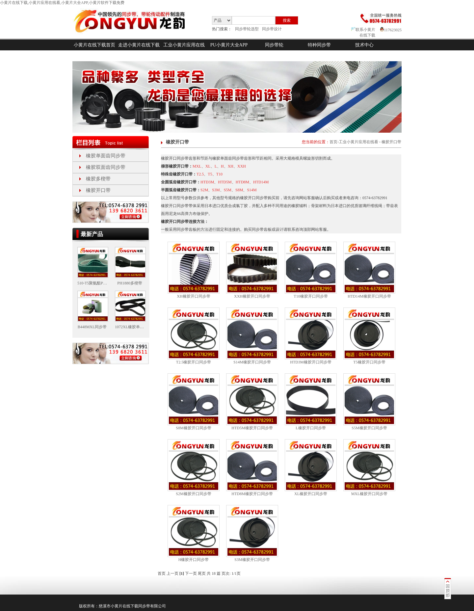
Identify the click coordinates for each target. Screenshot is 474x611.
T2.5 (200, 174)
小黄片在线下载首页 (94, 44)
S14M (251, 190)
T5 (210, 174)
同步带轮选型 (247, 29)
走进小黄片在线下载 (139, 44)
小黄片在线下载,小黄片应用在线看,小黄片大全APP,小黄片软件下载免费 (62, 2)
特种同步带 (319, 44)
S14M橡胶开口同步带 (252, 362)
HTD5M (224, 182)
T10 (219, 174)
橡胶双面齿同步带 (105, 167)
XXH (241, 166)
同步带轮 (274, 44)
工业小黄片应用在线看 (184, 50)
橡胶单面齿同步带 (105, 155)
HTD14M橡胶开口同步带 (369, 296)
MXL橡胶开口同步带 (369, 493)
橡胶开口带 (98, 190)
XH (230, 166)
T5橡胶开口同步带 (369, 362)
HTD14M (261, 182)
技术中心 (364, 44)
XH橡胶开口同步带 (193, 296)
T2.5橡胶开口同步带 (193, 362)
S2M (204, 190)
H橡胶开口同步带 (193, 559)
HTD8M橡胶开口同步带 (252, 493)
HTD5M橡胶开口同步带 (252, 428)
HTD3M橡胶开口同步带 (310, 362)
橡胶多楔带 (98, 178)
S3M (216, 190)
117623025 (391, 30)
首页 (333, 142)
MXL (197, 166)
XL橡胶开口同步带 (310, 493)
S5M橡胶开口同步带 (369, 428)
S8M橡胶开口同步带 (193, 428)
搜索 (287, 20)
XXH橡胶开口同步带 (252, 296)
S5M (227, 190)
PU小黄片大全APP (229, 44)
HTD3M (207, 182)
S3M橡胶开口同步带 (252, 559)
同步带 (144, 606)
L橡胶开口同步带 (311, 428)
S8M (239, 190)
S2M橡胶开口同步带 (193, 493)
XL (208, 166)
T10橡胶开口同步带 (311, 296)
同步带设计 (272, 29)
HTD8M (242, 182)
